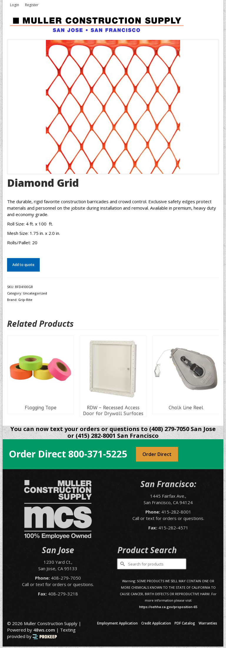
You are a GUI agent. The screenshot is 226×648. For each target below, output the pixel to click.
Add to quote (23, 264)
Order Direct (157, 454)
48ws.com (44, 630)
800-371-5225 (97, 453)
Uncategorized (35, 293)
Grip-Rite (25, 299)
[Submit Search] (121, 564)
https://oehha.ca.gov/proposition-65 (168, 607)
